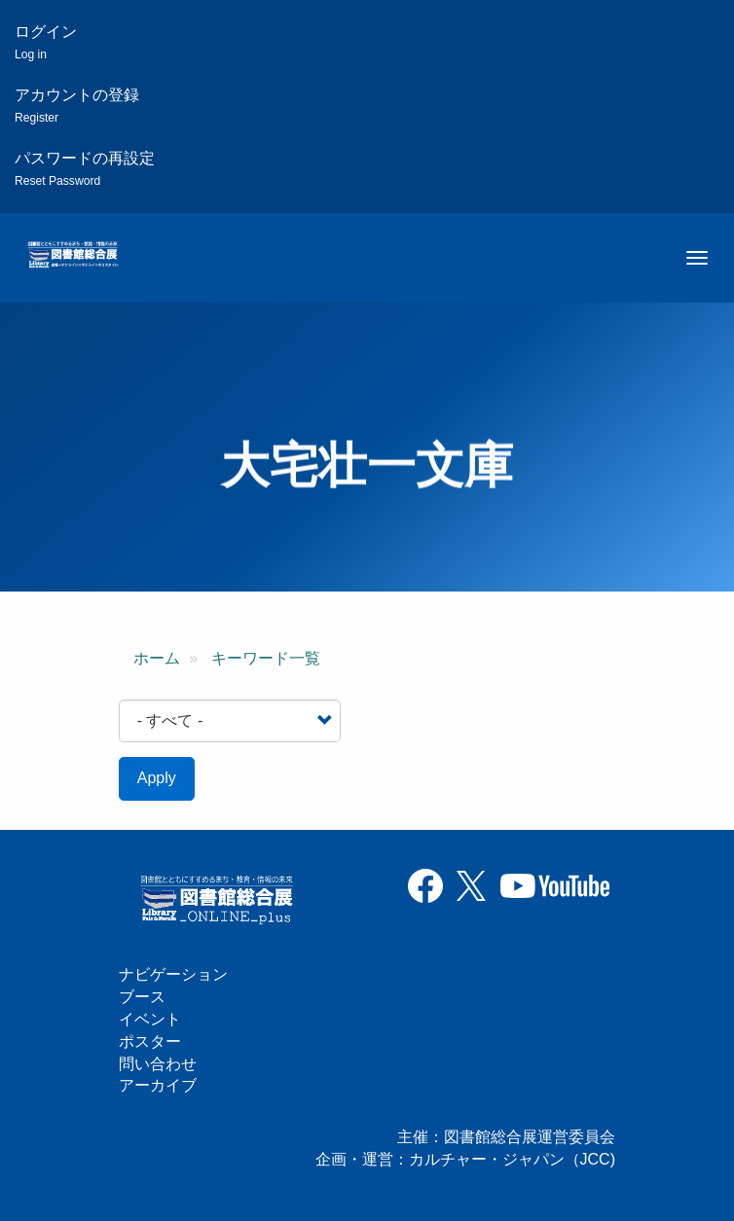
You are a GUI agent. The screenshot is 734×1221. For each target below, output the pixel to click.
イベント (150, 1019)
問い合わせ (158, 1064)
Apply (156, 778)
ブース (142, 996)
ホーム (156, 658)
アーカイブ (158, 1085)
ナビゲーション (173, 974)
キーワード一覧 (265, 658)
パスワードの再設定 (85, 169)
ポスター (150, 1041)
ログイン (46, 42)
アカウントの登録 (77, 106)
